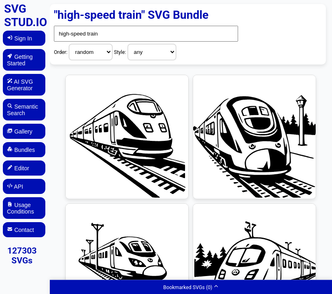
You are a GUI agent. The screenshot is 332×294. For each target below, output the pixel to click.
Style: (120, 52)
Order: (61, 52)
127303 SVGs (22, 255)
